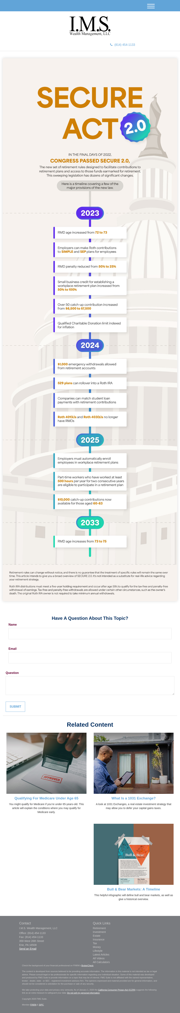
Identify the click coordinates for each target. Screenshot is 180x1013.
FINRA (33, 1005)
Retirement (99, 928)
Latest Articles (101, 954)
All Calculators (101, 962)
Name (12, 624)
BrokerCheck (87, 965)
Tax (95, 943)
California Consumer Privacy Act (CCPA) (117, 990)
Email (12, 648)
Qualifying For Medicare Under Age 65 (46, 798)
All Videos (99, 958)
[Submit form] (15, 707)
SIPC (41, 1005)
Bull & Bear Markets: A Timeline (133, 889)
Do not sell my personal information (83, 993)
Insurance (98, 939)
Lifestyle (98, 950)
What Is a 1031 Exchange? (133, 798)
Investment (99, 931)
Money (97, 947)
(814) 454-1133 (122, 44)
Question (12, 672)
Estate (96, 935)
